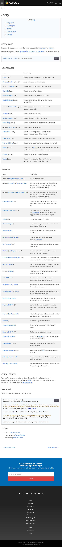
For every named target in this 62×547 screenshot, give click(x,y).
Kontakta (38, 544)
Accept (10, 179)
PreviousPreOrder (8, 314)
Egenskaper (11, 26)
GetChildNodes (8, 257)
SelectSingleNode (8, 350)
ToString (5, 357)
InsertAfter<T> (7, 284)
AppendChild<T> (8, 201)
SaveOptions (12, 363)
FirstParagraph (7, 95)
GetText (10, 271)
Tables (5, 159)
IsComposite (12, 107)
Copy (56, 59)
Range (5, 147)
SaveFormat (12, 357)
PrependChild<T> (8, 305)
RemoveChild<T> (8, 332)
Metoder (9, 29)
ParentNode (6, 138)
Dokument (30, 512)
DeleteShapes (7, 230)
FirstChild (6, 91)
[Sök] (29, 8)
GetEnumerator (8, 264)
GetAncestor (7, 237)
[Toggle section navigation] (58, 8)
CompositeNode (14, 432)
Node (10, 278)
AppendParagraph (9, 210)
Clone (4, 219)
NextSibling (6, 122)
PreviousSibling (8, 143)
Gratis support (30, 518)
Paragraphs (6, 132)
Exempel (9, 34)
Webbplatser (30, 530)
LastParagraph (7, 118)
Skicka (31, 479)
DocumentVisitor (18, 179)
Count (5, 77)
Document (10, 86)
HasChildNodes (8, 100)
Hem (30, 500)
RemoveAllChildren (9, 325)
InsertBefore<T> (8, 291)
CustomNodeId (7, 82)
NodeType (11, 127)
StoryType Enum (53, 447)
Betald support (30, 523)
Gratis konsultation (30, 521)
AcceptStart (12, 192)
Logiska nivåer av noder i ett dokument (31, 51)
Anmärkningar (11, 31)
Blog (30, 527)
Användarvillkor (32, 544)
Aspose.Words (20, 435)
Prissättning (30, 509)
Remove (5, 320)
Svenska (50, 3)
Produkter (31, 503)
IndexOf (5, 278)
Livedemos (30, 515)
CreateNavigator (8, 224)
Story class (10, 23)
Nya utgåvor (30, 506)
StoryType (6, 154)
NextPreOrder (7, 298)
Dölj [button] (33, 20)
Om (30, 533)
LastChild (6, 113)
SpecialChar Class (9, 447)
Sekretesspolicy (25, 544)
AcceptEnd (11, 183)
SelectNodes (7, 343)
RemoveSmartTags (9, 336)
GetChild (5, 251)
